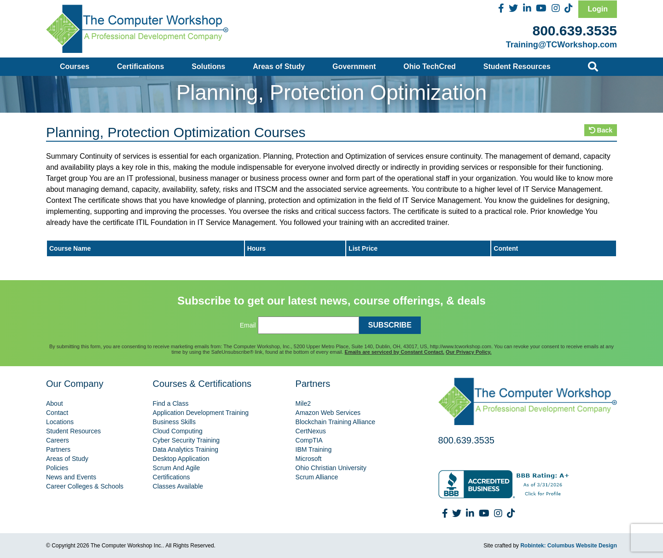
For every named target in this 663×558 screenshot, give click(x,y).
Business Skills (174, 422)
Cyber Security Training (186, 440)
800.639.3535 (574, 30)
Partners (58, 449)
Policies (57, 468)
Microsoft (309, 458)
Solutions (208, 66)
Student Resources (517, 66)
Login (597, 9)
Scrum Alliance (317, 477)
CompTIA (309, 440)
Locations (60, 422)
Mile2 (303, 403)
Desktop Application (181, 458)
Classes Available (178, 486)
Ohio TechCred (429, 66)
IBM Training (314, 449)
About (54, 403)
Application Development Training (201, 412)
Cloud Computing (178, 431)
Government (354, 66)
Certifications (140, 66)
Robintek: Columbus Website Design (568, 545)
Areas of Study (279, 66)
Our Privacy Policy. (468, 352)
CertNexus (311, 431)
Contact (57, 412)
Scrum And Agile (176, 468)
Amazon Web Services (328, 412)
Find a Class (171, 403)
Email (248, 325)
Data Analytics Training (185, 449)
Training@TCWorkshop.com (561, 44)
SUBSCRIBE (390, 325)
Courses (74, 66)
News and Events (71, 477)
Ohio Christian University (331, 468)
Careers (57, 440)
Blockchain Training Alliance (336, 422)
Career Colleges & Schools (84, 486)
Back (600, 130)
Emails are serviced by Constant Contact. (394, 352)
